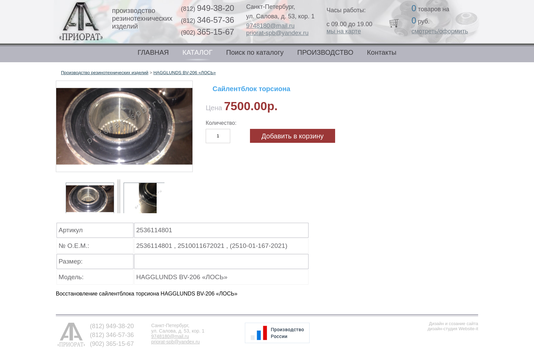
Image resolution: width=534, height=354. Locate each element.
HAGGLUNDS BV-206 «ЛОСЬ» (184, 72)
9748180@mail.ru (270, 25)
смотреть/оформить (439, 31)
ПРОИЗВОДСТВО (325, 52)
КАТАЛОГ (198, 52)
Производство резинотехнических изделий (104, 72)
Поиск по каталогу (255, 52)
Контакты (381, 52)
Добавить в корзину (293, 136)
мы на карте (344, 31)
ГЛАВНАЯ (153, 52)
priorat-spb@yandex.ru (277, 33)
